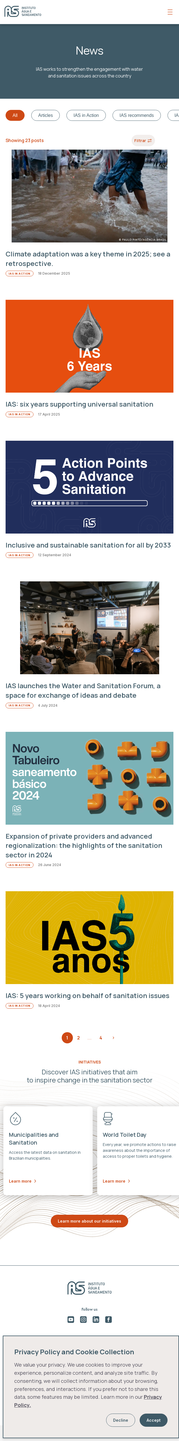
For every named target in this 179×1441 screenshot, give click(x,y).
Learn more (22, 1181)
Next (113, 1038)
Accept (154, 1420)
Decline (120, 1420)
